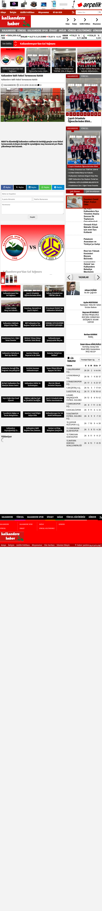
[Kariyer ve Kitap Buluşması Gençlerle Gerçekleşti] (54, 426)
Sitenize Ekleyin (63, 545)
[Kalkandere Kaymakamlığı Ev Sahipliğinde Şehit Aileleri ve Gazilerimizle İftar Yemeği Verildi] (10, 426)
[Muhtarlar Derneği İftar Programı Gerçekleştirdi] (10, 366)
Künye (3, 12)
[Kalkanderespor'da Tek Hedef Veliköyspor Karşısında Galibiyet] (54, 411)
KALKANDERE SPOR (38, 30)
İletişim (13, 12)
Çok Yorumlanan (92, 191)
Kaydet (32, 217)
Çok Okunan (75, 191)
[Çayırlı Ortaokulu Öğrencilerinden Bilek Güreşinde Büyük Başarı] (38, 60)
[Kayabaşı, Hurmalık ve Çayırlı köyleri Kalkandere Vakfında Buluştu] (32, 306)
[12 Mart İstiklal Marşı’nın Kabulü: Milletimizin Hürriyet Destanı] (89, 60)
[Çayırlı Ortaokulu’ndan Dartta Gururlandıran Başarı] (54, 396)
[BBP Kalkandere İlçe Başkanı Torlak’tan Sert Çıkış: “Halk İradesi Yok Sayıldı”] (32, 321)
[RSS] (73, 12)
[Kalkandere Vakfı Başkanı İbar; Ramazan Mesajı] (32, 426)
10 (99, 114)
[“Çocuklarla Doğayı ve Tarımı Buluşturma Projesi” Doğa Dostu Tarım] (10, 411)
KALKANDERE (9, 30)
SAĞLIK (62, 30)
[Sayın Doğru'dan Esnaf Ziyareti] (10, 396)
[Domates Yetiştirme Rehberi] (54, 351)
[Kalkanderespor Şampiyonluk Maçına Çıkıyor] (54, 336)
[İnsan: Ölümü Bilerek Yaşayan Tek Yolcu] (54, 366)
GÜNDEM (97, 30)
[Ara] (99, 12)
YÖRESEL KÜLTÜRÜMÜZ (80, 30)
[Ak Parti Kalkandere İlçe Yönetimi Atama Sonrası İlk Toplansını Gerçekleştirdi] (10, 381)
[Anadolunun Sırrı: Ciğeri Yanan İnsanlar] (10, 336)
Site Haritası (49, 545)
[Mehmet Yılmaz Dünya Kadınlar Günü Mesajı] (32, 336)
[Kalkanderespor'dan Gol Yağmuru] (13, 60)
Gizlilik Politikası (27, 12)
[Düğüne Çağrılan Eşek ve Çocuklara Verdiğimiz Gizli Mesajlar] (32, 396)
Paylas (7, 187)
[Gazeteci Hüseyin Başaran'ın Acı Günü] (32, 351)
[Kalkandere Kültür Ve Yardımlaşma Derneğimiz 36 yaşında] (32, 381)
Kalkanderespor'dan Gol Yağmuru (37, 43)
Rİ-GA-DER (57, 12)
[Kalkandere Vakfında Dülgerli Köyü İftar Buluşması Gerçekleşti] (10, 321)
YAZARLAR (83, 277)
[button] (15, 42)
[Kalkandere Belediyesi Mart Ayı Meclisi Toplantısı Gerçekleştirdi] (10, 351)
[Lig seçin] (90, 359)
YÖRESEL (21, 30)
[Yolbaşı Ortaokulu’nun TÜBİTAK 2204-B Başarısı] (64, 60)
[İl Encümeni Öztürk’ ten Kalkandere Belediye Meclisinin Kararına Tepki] (54, 306)
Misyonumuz (43, 12)
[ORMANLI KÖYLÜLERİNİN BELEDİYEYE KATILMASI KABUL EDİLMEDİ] (54, 321)
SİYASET (53, 30)
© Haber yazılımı (88, 545)
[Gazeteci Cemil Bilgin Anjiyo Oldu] (32, 411)
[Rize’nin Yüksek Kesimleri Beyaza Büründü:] (54, 381)
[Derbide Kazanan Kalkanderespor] (32, 366)
